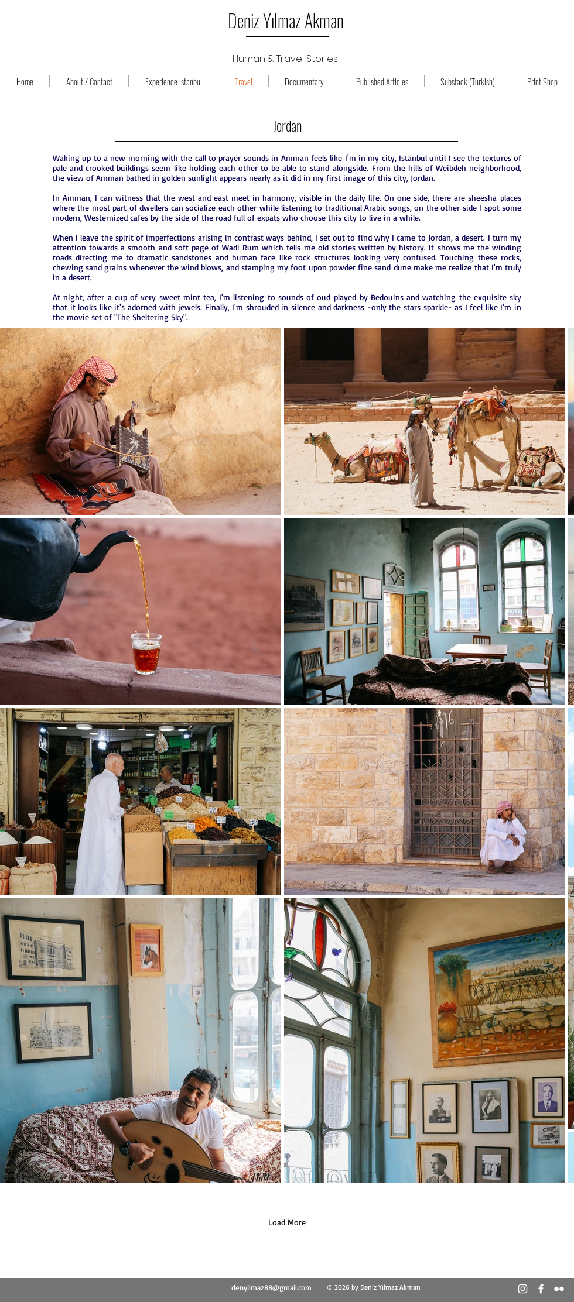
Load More (287, 1222)
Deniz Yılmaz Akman (286, 20)
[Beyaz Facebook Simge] (541, 1289)
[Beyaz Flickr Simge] (559, 1289)
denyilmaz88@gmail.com (271, 1287)
